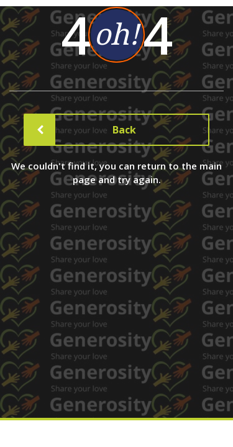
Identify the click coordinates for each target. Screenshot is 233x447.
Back (80, 130)
